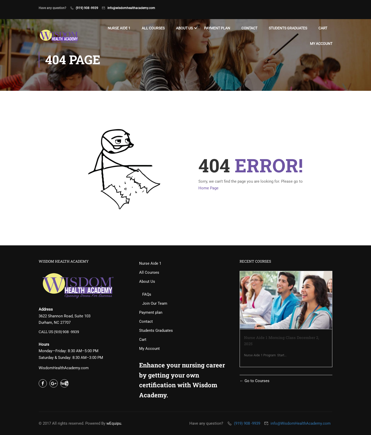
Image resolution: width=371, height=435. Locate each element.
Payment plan (217, 28)
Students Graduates (288, 28)
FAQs (146, 294)
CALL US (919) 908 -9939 (59, 331)
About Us (184, 28)
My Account (321, 44)
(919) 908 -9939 (87, 8)
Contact (249, 28)
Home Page (208, 188)
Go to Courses (256, 380)
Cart (322, 28)
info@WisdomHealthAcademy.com (301, 423)
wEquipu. (113, 423)
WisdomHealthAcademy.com (64, 368)
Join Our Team (154, 303)
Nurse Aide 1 (119, 28)
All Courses (153, 28)
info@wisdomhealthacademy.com (131, 8)
